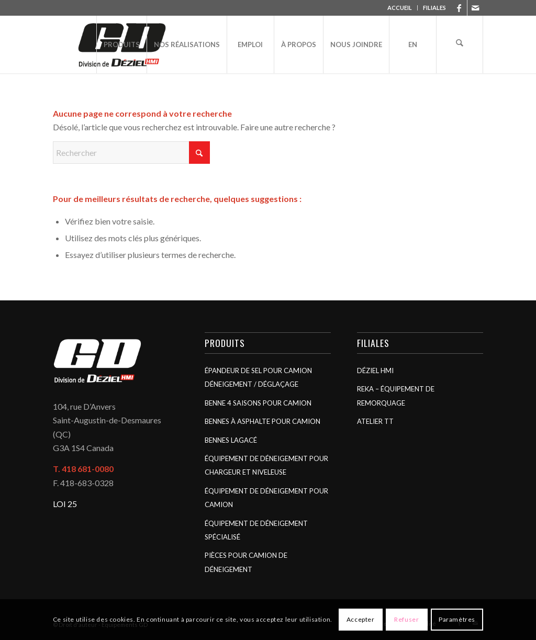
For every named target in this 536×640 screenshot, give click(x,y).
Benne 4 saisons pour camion (258, 403)
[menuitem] (400, 7)
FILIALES (434, 7)
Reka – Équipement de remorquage (395, 396)
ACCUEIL (399, 7)
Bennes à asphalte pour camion (262, 421)
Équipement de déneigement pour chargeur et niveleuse (266, 465)
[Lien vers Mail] (475, 8)
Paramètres (457, 619)
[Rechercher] (459, 44)
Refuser (406, 619)
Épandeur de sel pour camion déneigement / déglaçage (258, 377)
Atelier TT (375, 421)
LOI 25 (65, 504)
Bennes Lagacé (231, 440)
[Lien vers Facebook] (459, 8)
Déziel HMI (375, 370)
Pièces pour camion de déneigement (246, 562)
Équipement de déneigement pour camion (266, 498)
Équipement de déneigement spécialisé (256, 530)
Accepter (361, 619)
